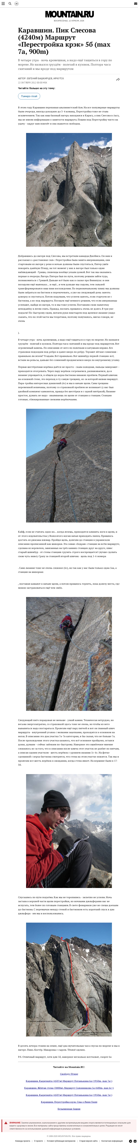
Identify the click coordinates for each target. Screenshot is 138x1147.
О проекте (38, 1141)
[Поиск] (10, 3)
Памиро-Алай (29, 96)
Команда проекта (22, 1141)
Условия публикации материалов (61, 1141)
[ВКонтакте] (135, 1141)
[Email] (135, 3)
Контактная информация (112, 1141)
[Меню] (3, 3)
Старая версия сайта (88, 1141)
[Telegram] (130, 1141)
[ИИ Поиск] (16, 3)
